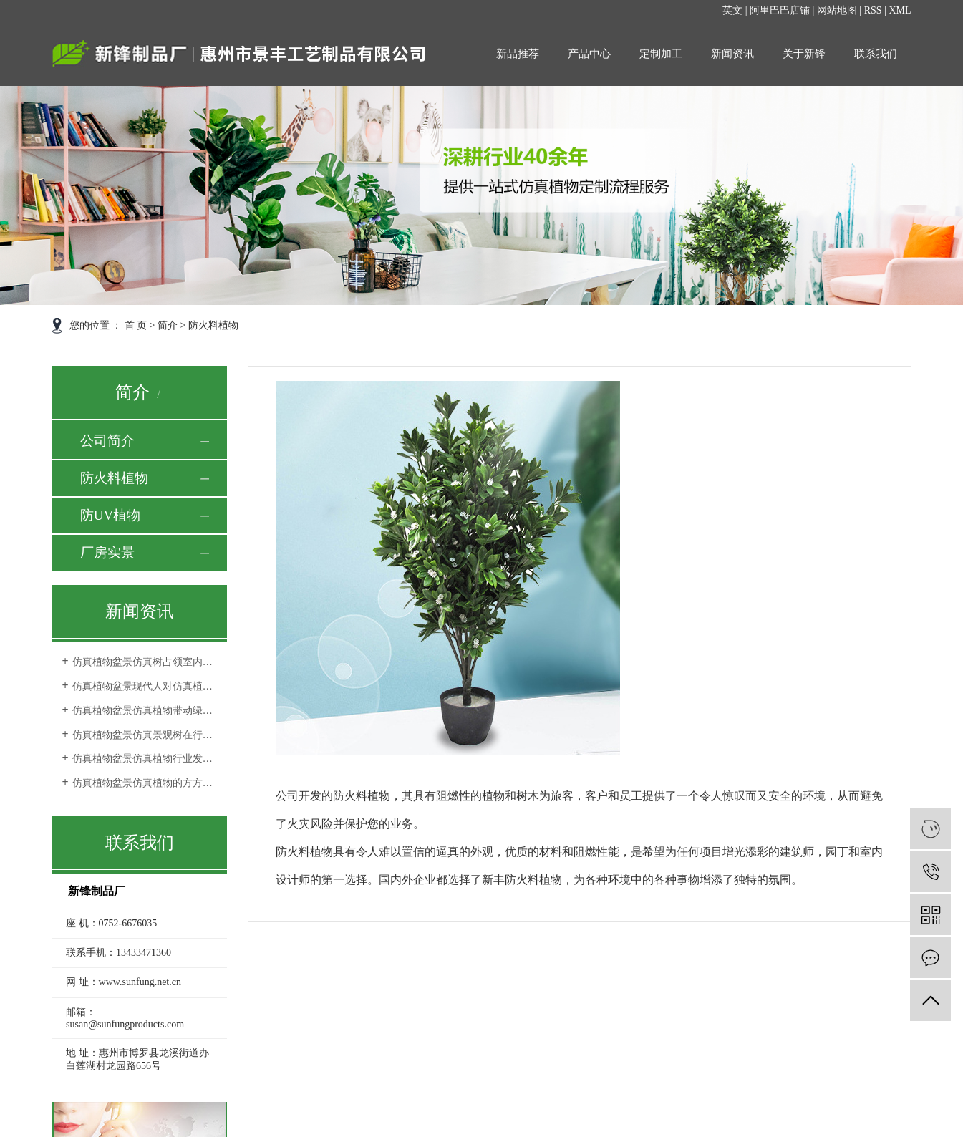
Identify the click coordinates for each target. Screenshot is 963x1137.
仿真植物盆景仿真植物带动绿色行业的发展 (145, 710)
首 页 (136, 325)
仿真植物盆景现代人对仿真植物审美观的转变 (145, 686)
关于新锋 (804, 53)
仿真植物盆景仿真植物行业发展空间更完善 (145, 758)
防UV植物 (110, 515)
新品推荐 (517, 53)
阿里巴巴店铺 (780, 10)
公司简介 (107, 440)
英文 (732, 10)
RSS (873, 10)
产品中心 (589, 53)
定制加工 (660, 53)
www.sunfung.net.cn (140, 982)
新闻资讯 (732, 53)
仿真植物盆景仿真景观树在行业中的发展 (145, 735)
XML (900, 10)
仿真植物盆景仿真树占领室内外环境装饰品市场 (145, 662)
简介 (168, 325)
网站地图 (837, 10)
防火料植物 (114, 477)
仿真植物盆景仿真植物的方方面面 (145, 783)
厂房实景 (107, 552)
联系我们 (875, 53)
